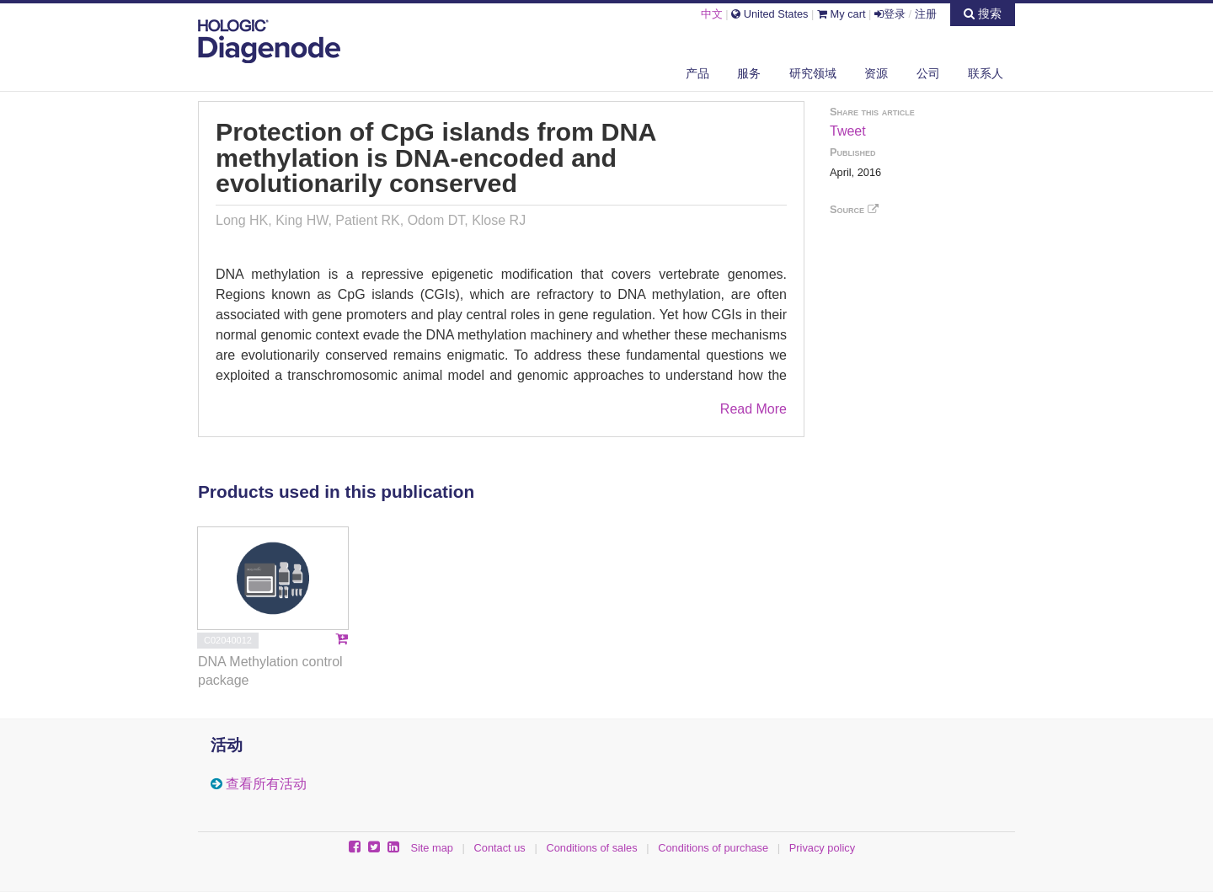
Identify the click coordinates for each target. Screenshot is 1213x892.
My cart (841, 14)
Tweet (848, 131)
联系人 (985, 73)
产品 (697, 73)
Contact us (500, 847)
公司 (928, 73)
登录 (890, 14)
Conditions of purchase (713, 847)
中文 (712, 14)
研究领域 (812, 73)
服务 (749, 73)
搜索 (983, 13)
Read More (753, 409)
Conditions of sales (591, 847)
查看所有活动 (266, 784)
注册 (926, 14)
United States (769, 14)
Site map (431, 847)
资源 (876, 73)
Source (854, 209)
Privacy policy (822, 847)
